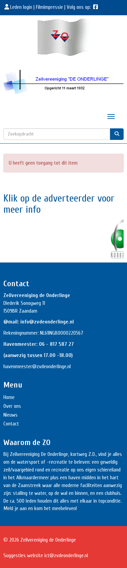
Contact (11, 424)
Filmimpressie (49, 7)
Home (9, 397)
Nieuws (10, 415)
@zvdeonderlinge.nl (51, 366)
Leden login (18, 7)
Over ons (12, 406)
